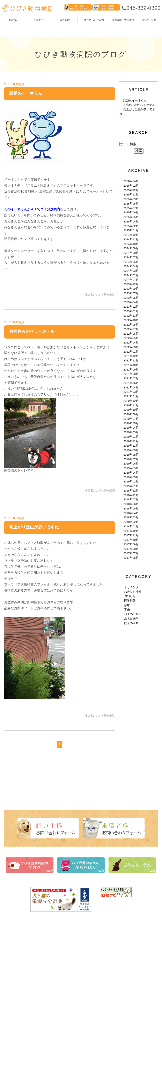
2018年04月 (130, 513)
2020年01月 (130, 436)
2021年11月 (130, 360)
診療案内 (65, 19)
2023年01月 (130, 311)
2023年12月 (130, 284)
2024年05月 (130, 261)
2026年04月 (130, 181)
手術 (127, 609)
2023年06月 (130, 297)
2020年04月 (130, 427)
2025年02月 (130, 226)
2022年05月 (130, 338)
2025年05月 (130, 217)
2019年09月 (130, 450)
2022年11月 (130, 315)
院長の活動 (131, 623)
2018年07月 (130, 499)
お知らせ (130, 596)
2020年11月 (130, 405)
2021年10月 (130, 365)
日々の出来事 (132, 614)
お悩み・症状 (14, 997)
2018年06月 (130, 504)
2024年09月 (130, 248)
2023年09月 (130, 288)
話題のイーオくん (25, 93)
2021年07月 (130, 378)
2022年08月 (130, 324)
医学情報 (130, 600)
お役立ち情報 (132, 591)
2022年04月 (130, 342)
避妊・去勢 (90, 974)
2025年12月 (130, 190)
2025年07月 (130, 208)
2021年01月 (130, 396)
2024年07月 (130, 257)
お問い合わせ (41, 1061)
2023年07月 (130, 293)
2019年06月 (130, 463)
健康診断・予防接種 (97, 944)
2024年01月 (130, 279)
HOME (13, 19)
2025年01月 (130, 230)
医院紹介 (10, 951)
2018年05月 (130, 508)
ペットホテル (14, 982)
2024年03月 (130, 270)
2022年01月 (130, 351)
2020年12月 (130, 400)
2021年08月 (130, 373)
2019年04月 (130, 472)
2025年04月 (130, 221)
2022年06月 (130, 333)
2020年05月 (130, 423)
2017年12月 (130, 531)
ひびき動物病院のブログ (100, 951)
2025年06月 (130, 212)
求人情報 (88, 982)
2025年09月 (130, 199)
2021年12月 (130, 356)
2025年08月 (130, 203)
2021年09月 (130, 369)
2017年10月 (130, 539)
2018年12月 (130, 490)
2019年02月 (130, 481)
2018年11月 (130, 495)
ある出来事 (131, 618)
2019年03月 (130, 477)
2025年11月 (130, 194)
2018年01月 (130, 526)
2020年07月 (130, 418)
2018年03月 (130, 517)
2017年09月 (130, 544)
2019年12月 (130, 441)
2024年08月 (130, 252)
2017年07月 (130, 553)
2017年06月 (130, 557)
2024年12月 (130, 234)
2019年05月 (130, 468)
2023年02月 (130, 306)
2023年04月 (130, 302)
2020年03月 (130, 432)
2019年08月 (130, 454)
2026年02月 (130, 185)
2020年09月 (130, 414)
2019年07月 (130, 459)
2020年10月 (130, 409)
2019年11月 (130, 445)
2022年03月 (130, 347)
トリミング (131, 587)
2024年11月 (130, 239)
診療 (127, 605)
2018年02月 (130, 521)
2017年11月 (130, 535)
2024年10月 (130, 244)
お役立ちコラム (93, 966)
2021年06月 (130, 383)
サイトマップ (16, 1061)
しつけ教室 (12, 989)
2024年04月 (130, 266)
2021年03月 (130, 391)
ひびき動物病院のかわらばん (103, 959)
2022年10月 (130, 320)
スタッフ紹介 (14, 966)
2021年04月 (130, 387)
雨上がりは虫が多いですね (34, 527)
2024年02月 (130, 275)
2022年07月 (130, 329)
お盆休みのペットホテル (31, 331)
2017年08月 (130, 548)
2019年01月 (130, 486)
